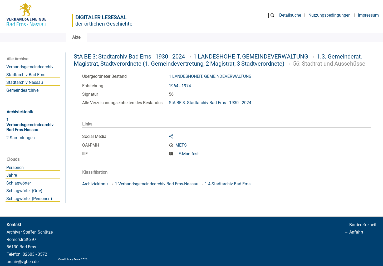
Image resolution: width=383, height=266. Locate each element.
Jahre (11, 175)
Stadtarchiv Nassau (24, 82)
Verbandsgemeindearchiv (29, 66)
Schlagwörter (18, 183)
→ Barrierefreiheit (360, 224)
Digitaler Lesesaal (100, 17)
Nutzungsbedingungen (329, 15)
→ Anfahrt (353, 232)
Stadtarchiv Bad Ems (25, 74)
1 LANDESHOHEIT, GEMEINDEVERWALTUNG (250, 56)
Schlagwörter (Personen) (29, 198)
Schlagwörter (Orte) (24, 190)
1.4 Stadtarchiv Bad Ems (228, 183)
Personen (15, 167)
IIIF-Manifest (187, 153)
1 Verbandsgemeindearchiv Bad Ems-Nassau (29, 124)
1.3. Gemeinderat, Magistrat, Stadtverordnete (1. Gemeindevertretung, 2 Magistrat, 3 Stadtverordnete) (218, 60)
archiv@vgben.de (22, 261)
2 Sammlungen (20, 137)
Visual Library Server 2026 (72, 259)
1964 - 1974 (180, 85)
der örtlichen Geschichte (103, 24)
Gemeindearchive (22, 90)
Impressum (368, 15)
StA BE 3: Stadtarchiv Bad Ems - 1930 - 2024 (129, 56)
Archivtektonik (20, 111)
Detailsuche (290, 15)
